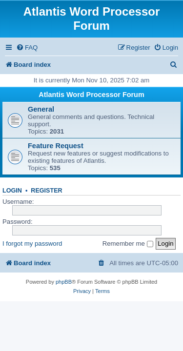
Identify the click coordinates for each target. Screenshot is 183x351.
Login (12, 190)
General (41, 109)
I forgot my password (32, 243)
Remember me (127, 243)
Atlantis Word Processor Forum (91, 94)
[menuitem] (27, 47)
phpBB (64, 282)
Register (46, 190)
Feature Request (55, 146)
